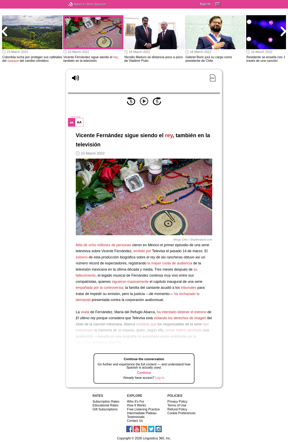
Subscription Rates (105, 401)
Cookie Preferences (181, 413)
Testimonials (136, 417)
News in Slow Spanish (76, 4)
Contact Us (135, 420)
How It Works (136, 405)
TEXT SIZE (75, 117)
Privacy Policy (177, 401)
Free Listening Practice (143, 409)
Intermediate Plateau (142, 413)
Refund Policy (177, 409)
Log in (159, 377)
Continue (144, 372)
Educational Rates (105, 405)
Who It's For (135, 401)
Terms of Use (176, 405)
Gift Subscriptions (104, 409)
